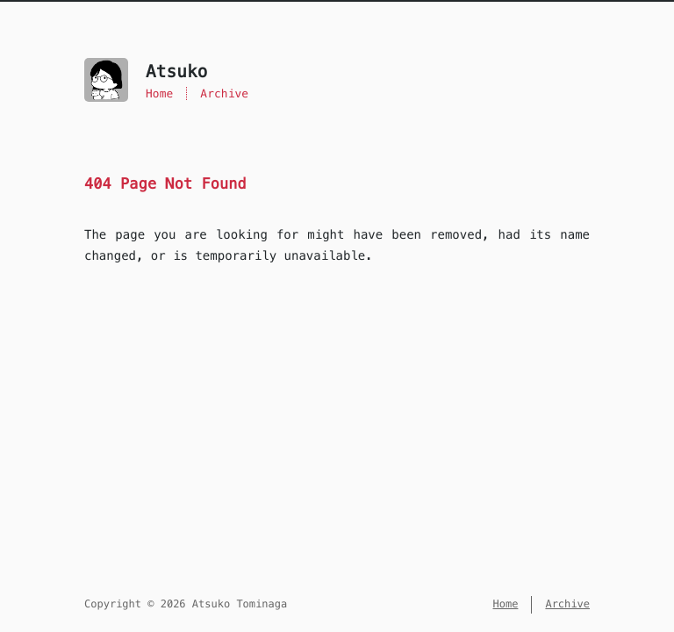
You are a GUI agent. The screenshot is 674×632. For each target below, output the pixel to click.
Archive (224, 93)
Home (159, 93)
